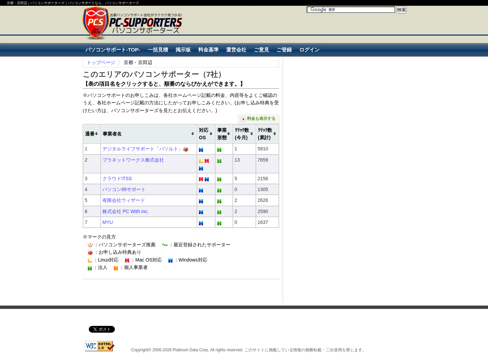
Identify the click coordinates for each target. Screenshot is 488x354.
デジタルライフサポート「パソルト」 (142, 148)
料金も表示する (258, 119)
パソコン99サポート (124, 189)
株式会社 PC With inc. (125, 211)
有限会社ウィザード (123, 200)
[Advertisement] (327, 34)
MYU (107, 222)
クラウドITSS (117, 178)
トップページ (101, 62)
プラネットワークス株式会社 (133, 160)
